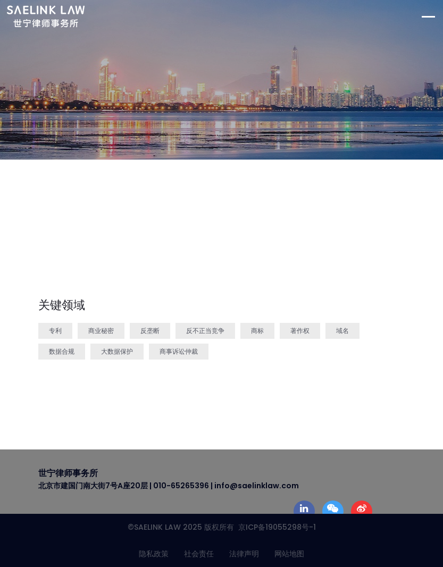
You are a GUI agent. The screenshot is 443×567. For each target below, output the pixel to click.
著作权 (300, 330)
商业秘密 (101, 330)
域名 (342, 330)
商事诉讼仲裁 (179, 351)
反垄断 (150, 330)
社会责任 (199, 553)
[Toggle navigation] (432, 17)
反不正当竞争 (205, 330)
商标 (257, 330)
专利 (55, 330)
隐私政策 (154, 553)
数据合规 (61, 351)
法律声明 (244, 553)
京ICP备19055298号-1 (275, 527)
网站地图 (289, 553)
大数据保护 (117, 351)
